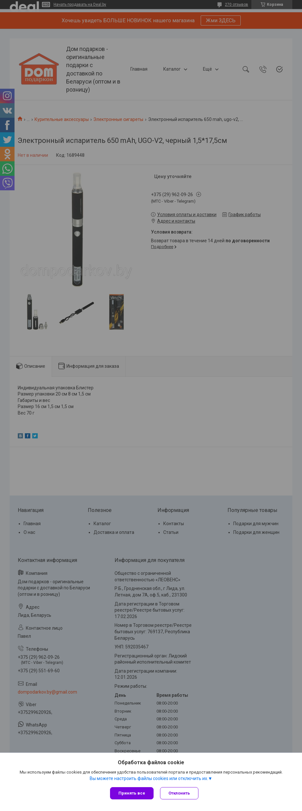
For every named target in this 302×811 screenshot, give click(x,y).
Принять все (131, 793)
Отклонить (179, 793)
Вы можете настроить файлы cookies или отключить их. (149, 778)
